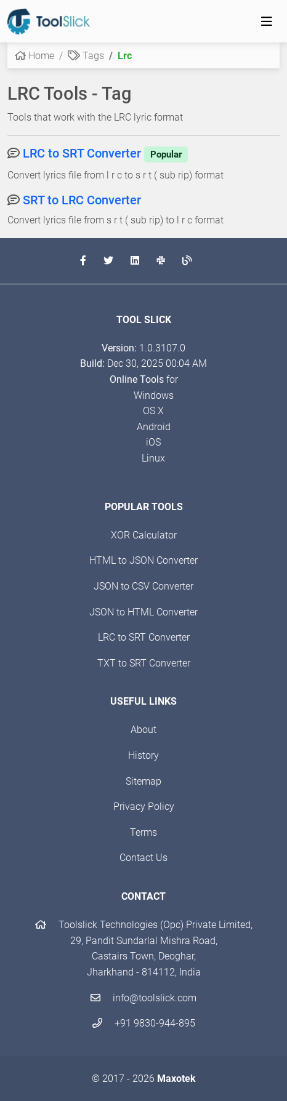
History (143, 755)
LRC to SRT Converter (105, 153)
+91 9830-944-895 (143, 1023)
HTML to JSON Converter (143, 560)
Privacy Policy (143, 806)
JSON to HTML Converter (143, 612)
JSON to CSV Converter (143, 586)
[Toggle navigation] (267, 21)
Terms (143, 832)
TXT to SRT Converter (143, 663)
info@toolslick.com (143, 998)
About (143, 729)
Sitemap (143, 781)
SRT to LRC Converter (82, 200)
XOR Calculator (144, 535)
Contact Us (143, 857)
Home (34, 56)
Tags (86, 56)
